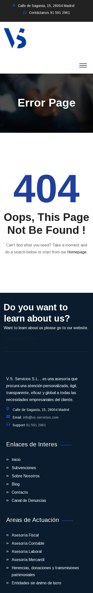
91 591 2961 (60, 13)
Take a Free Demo (20, 333)
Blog (16, 479)
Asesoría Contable (28, 538)
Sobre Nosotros (26, 471)
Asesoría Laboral (27, 546)
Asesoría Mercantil (28, 555)
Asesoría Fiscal (25, 530)
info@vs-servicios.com (41, 412)
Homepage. (77, 247)
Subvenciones (24, 463)
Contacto (20, 487)
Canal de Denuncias (29, 495)
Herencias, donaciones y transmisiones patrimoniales (45, 566)
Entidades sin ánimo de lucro (36, 578)
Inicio (16, 455)
